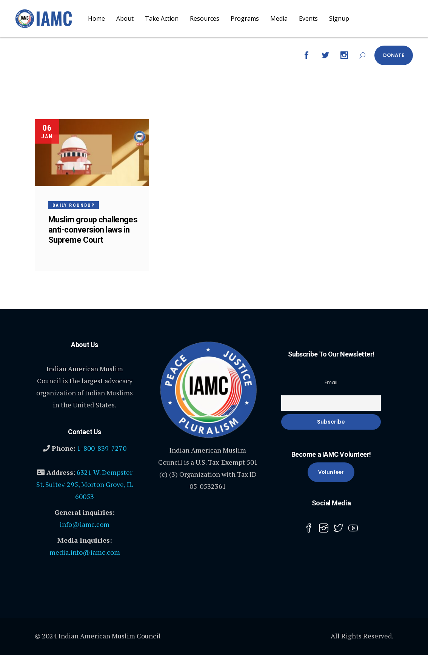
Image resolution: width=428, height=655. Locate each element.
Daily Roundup (73, 205)
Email (331, 382)
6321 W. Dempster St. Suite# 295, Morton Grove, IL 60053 (84, 484)
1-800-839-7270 (101, 448)
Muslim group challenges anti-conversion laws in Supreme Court (92, 230)
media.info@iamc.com (84, 552)
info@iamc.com (84, 524)
